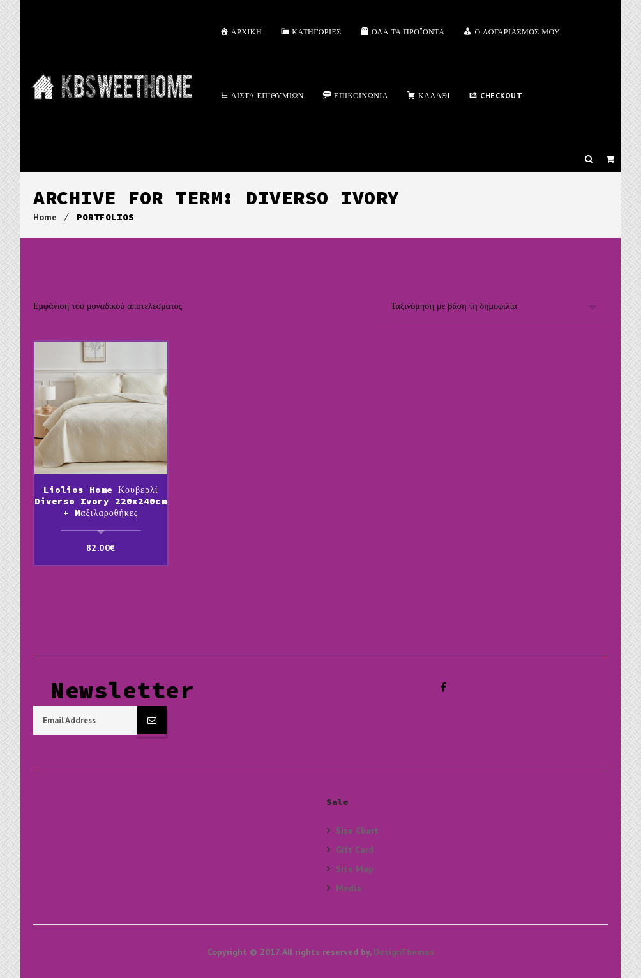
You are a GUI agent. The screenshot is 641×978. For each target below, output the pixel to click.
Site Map (354, 867)
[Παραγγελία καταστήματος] (495, 305)
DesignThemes (403, 951)
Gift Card (354, 848)
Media (348, 887)
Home (45, 217)
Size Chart (357, 830)
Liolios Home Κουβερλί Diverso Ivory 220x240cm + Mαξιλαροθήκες (100, 501)
